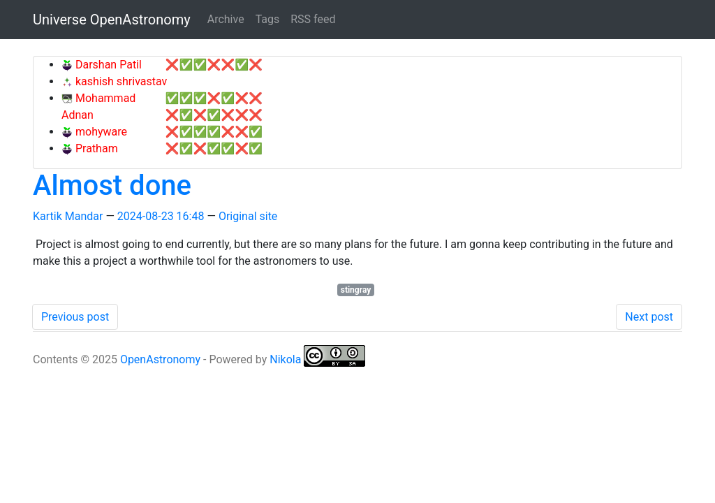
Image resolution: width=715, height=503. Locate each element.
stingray (356, 290)
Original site (248, 216)
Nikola (285, 359)
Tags (268, 19)
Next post (649, 316)
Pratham (95, 148)
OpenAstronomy (160, 359)
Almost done (112, 185)
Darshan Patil (107, 64)
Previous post (75, 316)
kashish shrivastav (120, 81)
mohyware (100, 131)
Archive (225, 19)
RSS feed (312, 19)
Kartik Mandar (68, 216)
